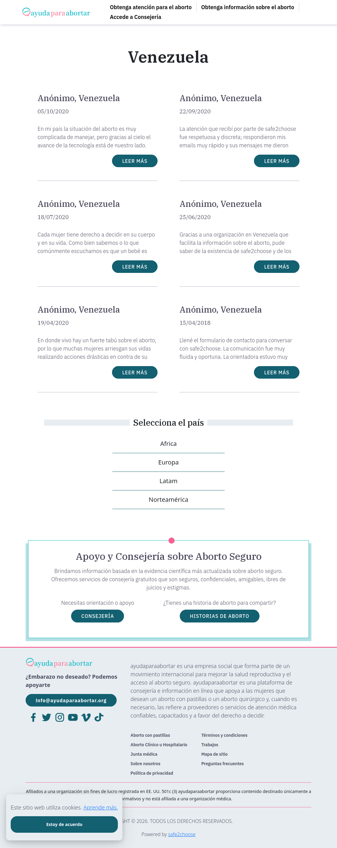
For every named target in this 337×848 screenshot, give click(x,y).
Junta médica (144, 754)
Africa (168, 443)
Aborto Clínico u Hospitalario (159, 744)
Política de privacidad (152, 773)
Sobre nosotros (146, 763)
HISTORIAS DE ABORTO (219, 616)
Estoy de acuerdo (64, 824)
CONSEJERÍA (97, 616)
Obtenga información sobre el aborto (247, 7)
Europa (168, 462)
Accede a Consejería (135, 16)
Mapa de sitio (214, 754)
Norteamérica (168, 499)
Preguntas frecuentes (222, 763)
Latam (169, 481)
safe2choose (182, 834)
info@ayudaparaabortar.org (71, 700)
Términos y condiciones (224, 735)
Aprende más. (100, 807)
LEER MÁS (134, 161)
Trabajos (210, 744)
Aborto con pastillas (150, 735)
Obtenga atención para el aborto (151, 7)
